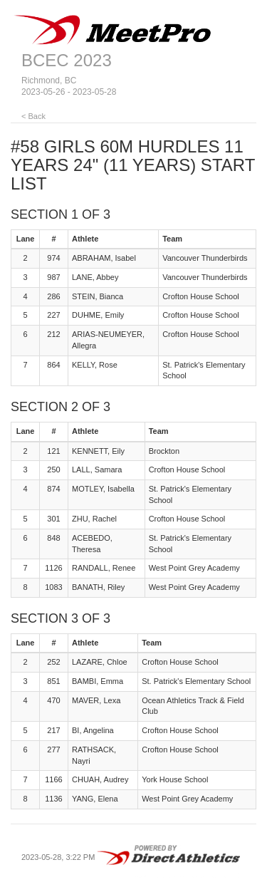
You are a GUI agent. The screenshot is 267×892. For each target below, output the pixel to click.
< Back (33, 116)
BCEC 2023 (66, 60)
